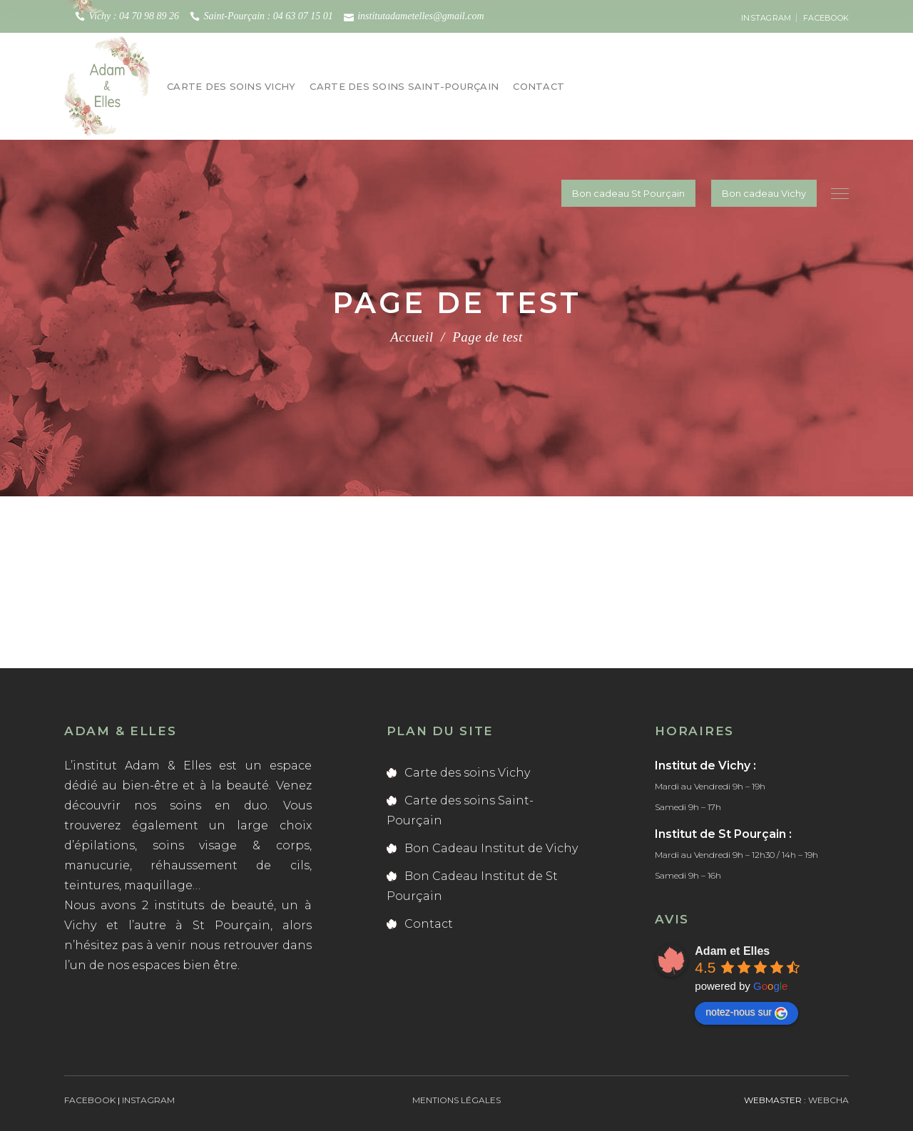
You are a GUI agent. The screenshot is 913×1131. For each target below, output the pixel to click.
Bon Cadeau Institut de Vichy (491, 848)
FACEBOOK (826, 18)
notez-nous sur (746, 1012)
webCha (828, 1100)
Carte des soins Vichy (467, 772)
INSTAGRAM (766, 18)
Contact (428, 924)
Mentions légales (456, 1100)
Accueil (411, 336)
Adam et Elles (732, 951)
